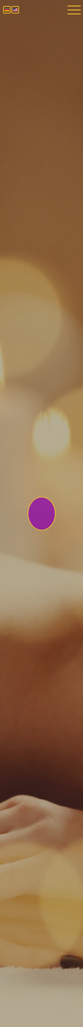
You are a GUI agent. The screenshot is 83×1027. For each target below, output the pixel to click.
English (15, 9)
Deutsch (7, 9)
